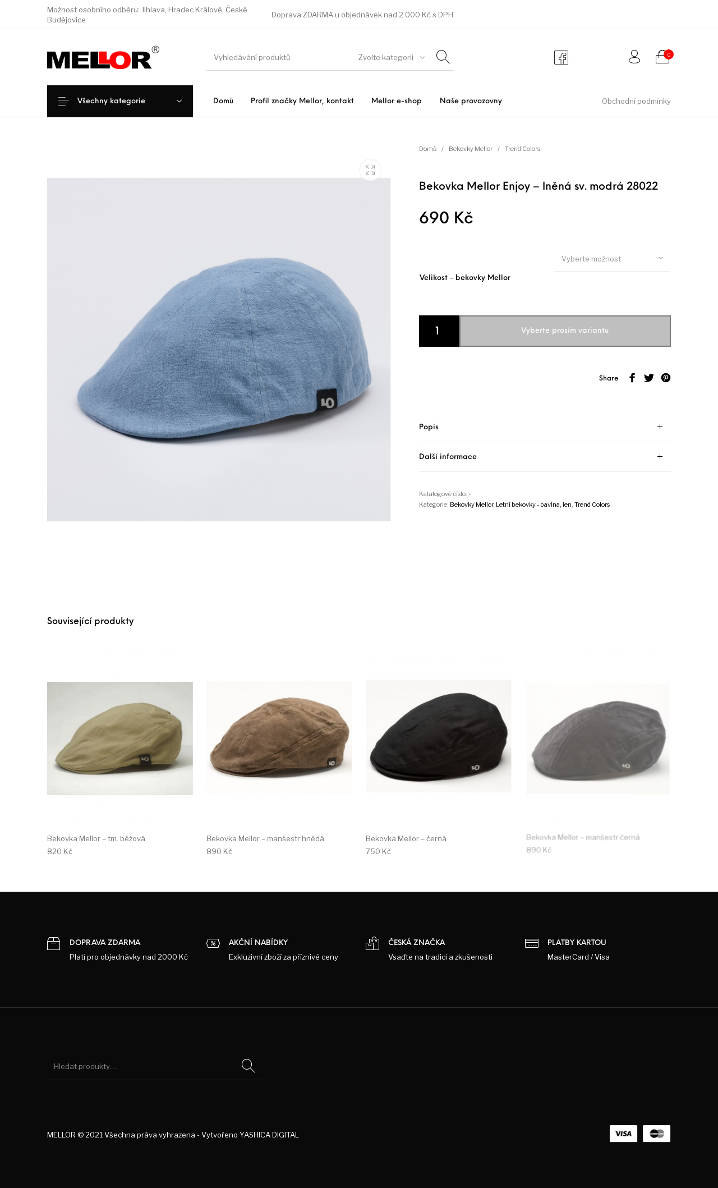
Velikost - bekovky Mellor (465, 278)
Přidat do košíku (553, 330)
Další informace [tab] (448, 457)
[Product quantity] (439, 331)
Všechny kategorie (120, 101)
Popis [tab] (429, 427)
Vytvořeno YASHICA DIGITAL (250, 1134)
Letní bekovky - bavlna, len (534, 504)
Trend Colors (522, 149)
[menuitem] (223, 101)
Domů (427, 149)
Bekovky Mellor (471, 149)
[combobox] (390, 57)
